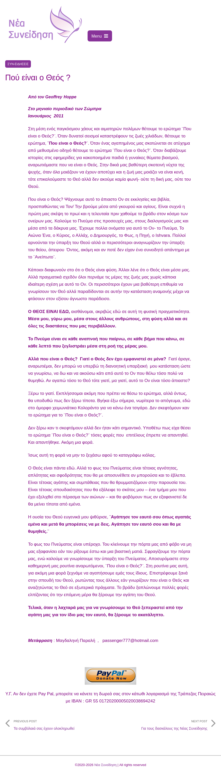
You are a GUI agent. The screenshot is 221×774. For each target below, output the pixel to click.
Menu (99, 36)
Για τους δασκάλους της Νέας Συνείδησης (163, 723)
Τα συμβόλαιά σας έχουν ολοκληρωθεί (57, 723)
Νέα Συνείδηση (105, 765)
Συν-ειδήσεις (18, 64)
